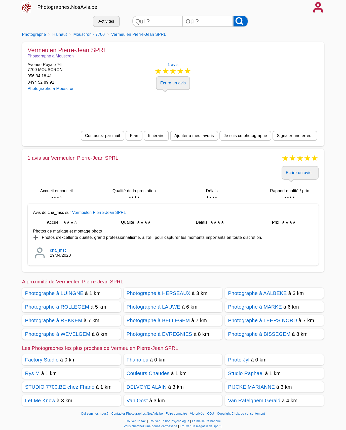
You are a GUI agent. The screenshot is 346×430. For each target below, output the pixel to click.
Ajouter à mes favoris (194, 136)
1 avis (173, 69)
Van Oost (137, 400)
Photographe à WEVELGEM (57, 334)
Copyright (223, 413)
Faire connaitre (176, 413)
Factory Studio (42, 359)
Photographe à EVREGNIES (159, 334)
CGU (210, 413)
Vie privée (197, 413)
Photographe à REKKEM (54, 320)
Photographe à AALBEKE (257, 293)
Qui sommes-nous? (94, 413)
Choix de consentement (248, 413)
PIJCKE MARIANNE (251, 387)
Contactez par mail (102, 136)
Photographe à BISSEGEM (259, 334)
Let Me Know (40, 400)
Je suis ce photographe (245, 136)
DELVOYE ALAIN (147, 387)
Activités (106, 21)
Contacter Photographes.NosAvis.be (137, 413)
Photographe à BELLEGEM (158, 320)
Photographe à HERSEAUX (158, 293)
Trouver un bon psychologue (169, 421)
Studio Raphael (245, 373)
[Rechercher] (240, 21)
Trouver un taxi (136, 421)
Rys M (32, 373)
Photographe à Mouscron (51, 88)
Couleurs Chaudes (148, 373)
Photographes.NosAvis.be (67, 7)
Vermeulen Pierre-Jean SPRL (99, 212)
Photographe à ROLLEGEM (57, 307)
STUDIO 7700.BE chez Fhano (60, 387)
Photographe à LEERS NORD (262, 320)
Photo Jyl (238, 359)
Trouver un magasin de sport (200, 426)
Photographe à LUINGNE (54, 293)
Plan (134, 136)
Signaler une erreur (295, 136)
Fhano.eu (137, 359)
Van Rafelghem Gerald (254, 400)
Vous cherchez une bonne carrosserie (151, 426)
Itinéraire (156, 136)
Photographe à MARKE (255, 307)
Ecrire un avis (173, 83)
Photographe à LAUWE (153, 307)
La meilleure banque (206, 421)
